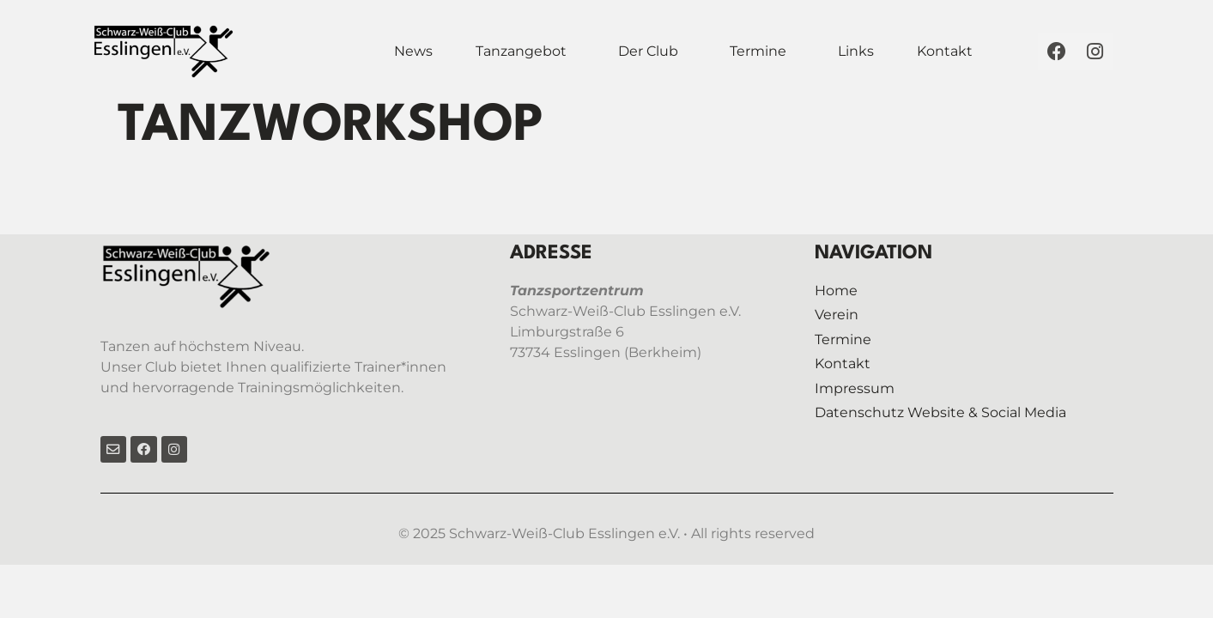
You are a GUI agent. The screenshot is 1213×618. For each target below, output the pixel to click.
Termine (758, 51)
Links (856, 51)
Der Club (648, 51)
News (413, 51)
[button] (525, 51)
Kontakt (945, 51)
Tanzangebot (521, 51)
